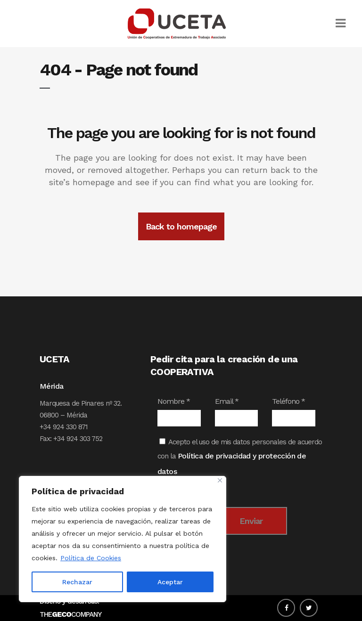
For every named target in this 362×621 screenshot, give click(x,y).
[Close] (220, 480)
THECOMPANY (70, 614)
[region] (122, 539)
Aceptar (170, 582)
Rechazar (77, 582)
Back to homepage (181, 226)
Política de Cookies (90, 558)
